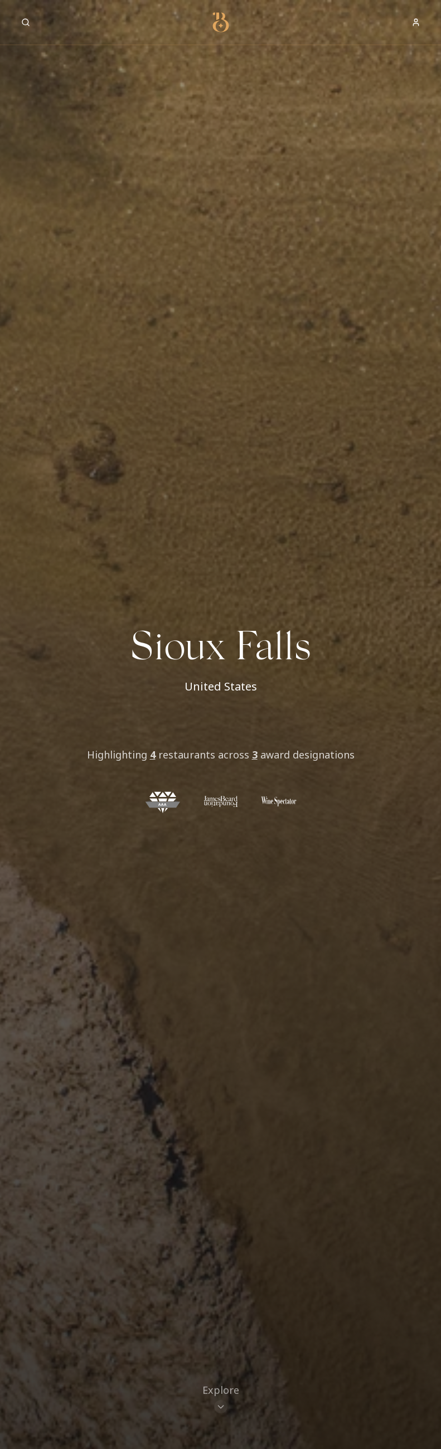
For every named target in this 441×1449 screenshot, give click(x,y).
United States (221, 686)
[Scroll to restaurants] (221, 1400)
